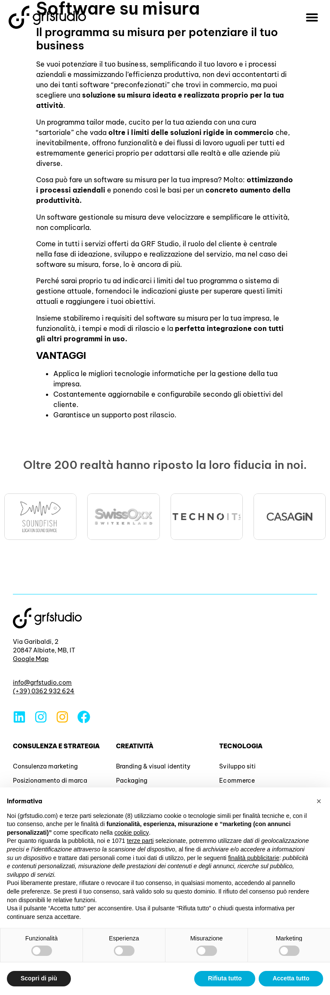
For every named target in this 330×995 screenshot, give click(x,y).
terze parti (140, 840)
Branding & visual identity (153, 766)
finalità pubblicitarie (253, 857)
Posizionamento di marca (50, 780)
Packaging (131, 780)
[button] (311, 17)
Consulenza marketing (45, 766)
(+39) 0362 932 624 (43, 691)
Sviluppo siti (237, 766)
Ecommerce (236, 780)
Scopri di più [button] (39, 978)
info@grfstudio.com (42, 682)
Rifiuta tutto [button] (225, 978)
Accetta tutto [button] (290, 978)
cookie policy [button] (131, 832)
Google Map (31, 659)
